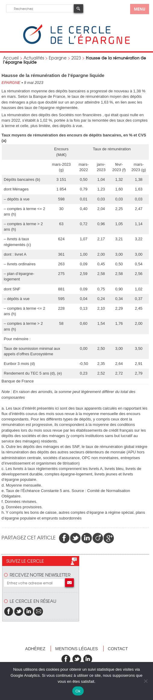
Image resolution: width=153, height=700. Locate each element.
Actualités (33, 58)
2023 (76, 58)
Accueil (11, 58)
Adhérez (35, 648)
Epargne (58, 58)
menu (139, 9)
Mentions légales (76, 648)
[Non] (145, 681)
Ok (77, 691)
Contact (118, 648)
